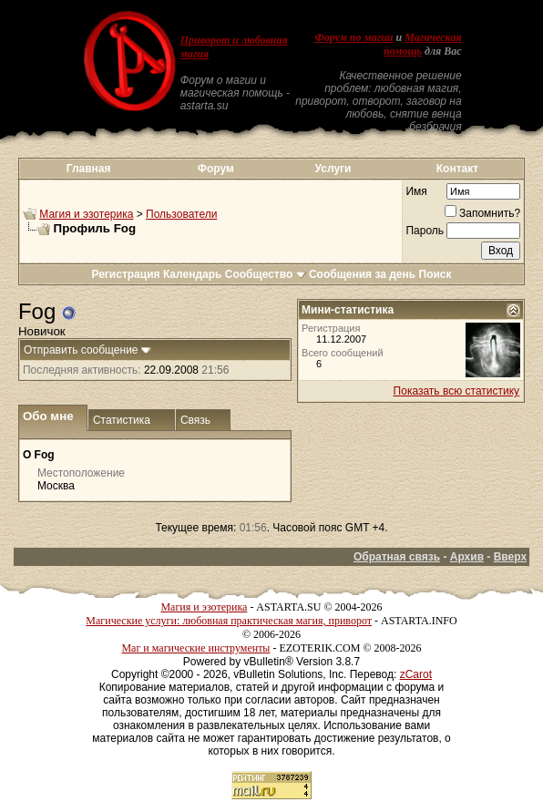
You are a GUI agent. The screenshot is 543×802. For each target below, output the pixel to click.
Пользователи (181, 214)
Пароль (424, 230)
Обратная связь (396, 556)
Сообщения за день (362, 274)
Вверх (510, 556)
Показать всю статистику (456, 391)
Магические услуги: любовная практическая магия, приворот (229, 620)
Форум (216, 168)
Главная (89, 168)
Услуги (333, 168)
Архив (467, 556)
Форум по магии (354, 37)
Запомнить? (482, 213)
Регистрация (125, 274)
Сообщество (265, 274)
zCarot (416, 674)
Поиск (435, 274)
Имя (415, 191)
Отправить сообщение (81, 350)
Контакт (457, 168)
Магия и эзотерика (86, 214)
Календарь (192, 274)
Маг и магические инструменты (195, 648)
